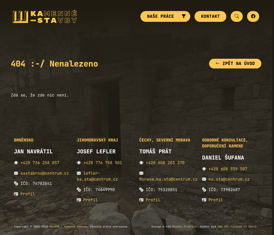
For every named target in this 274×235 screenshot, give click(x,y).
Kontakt (210, 16)
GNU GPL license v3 (232, 226)
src (252, 226)
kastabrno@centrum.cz (44, 173)
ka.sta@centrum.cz (229, 179)
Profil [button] (27, 194)
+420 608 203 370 (165, 162)
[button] (184, 16)
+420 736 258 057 (39, 162)
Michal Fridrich (184, 226)
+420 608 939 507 (228, 169)
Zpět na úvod (235, 63)
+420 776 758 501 (102, 162)
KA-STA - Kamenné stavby (68, 226)
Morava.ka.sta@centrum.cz (168, 179)
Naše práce (160, 16)
